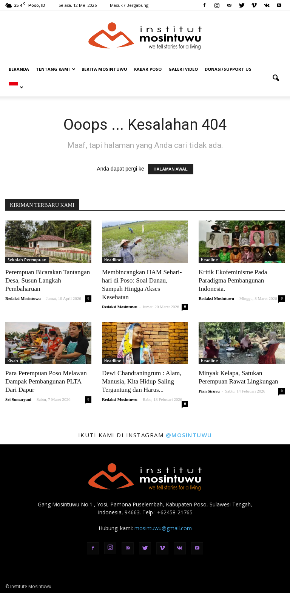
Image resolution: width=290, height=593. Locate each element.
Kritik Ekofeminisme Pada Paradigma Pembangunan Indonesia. (233, 280)
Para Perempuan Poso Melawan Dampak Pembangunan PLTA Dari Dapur (46, 381)
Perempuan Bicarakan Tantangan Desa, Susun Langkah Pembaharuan (47, 280)
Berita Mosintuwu (104, 69)
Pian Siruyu (209, 391)
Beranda (19, 69)
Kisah (13, 360)
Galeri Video (183, 69)
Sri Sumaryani (18, 399)
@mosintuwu (189, 435)
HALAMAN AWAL (171, 169)
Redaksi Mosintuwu (23, 298)
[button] (276, 78)
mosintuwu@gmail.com (163, 528)
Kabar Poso (148, 69)
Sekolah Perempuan (27, 259)
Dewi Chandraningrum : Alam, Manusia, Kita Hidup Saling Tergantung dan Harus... (142, 381)
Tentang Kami (56, 69)
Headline (112, 259)
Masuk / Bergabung (129, 5)
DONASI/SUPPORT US (228, 69)
